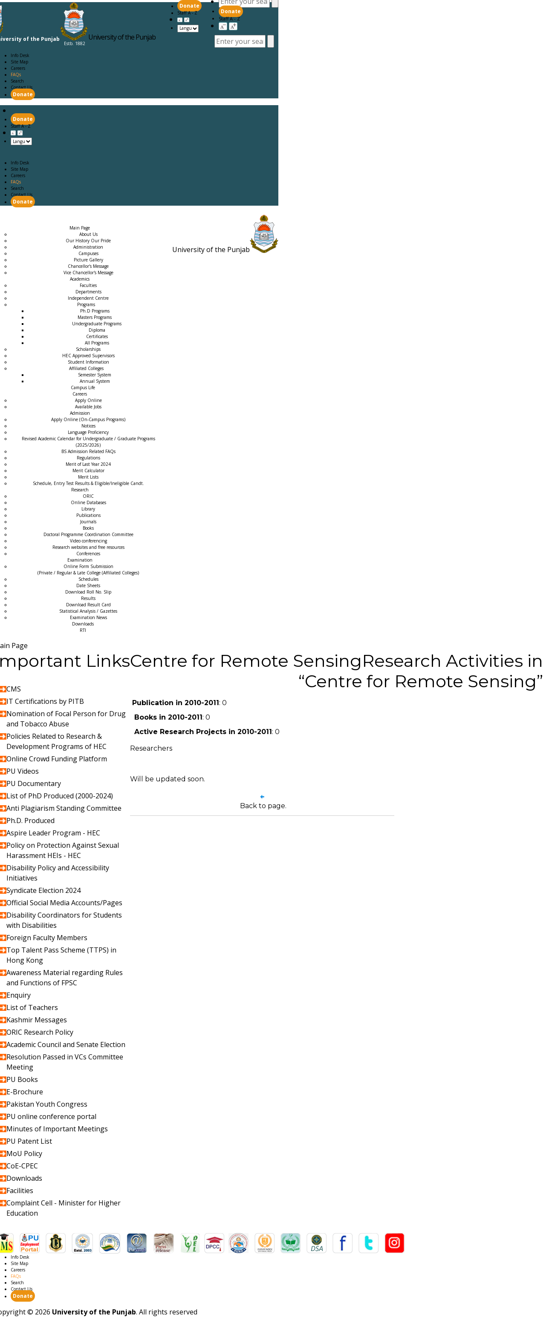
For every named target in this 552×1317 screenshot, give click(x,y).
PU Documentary (33, 783)
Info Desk (20, 55)
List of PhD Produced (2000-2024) (59, 796)
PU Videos (22, 771)
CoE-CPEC (22, 1166)
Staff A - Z (229, 18)
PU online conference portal (51, 1116)
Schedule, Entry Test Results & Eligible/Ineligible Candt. (88, 483)
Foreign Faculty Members (46, 937)
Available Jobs (88, 407)
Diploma (97, 330)
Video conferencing (88, 541)
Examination (88, 221)
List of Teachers (32, 1007)
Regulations (88, 458)
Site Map (19, 62)
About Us (88, 234)
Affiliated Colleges (86, 368)
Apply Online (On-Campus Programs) (88, 419)
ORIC (88, 496)
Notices (88, 426)
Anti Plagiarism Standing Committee (63, 808)
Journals (88, 522)
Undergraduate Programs (96, 324)
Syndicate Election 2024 (43, 890)
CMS (13, 689)
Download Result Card (88, 605)
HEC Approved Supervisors (88, 356)
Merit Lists (88, 477)
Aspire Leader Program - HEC (53, 833)
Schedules (88, 579)
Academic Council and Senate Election (65, 1044)
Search (17, 81)
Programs (86, 304)
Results (88, 598)
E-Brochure (24, 1091)
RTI (83, 630)
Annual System (95, 381)
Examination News (88, 617)
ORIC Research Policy (39, 1032)
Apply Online (88, 400)
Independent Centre (88, 298)
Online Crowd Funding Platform (56, 758)
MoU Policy (24, 1153)
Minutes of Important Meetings (57, 1128)
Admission (17, 221)
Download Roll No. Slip (88, 592)
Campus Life (83, 387)
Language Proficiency (88, 432)
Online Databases (88, 502)
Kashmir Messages (36, 1019)
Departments (88, 292)
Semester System (94, 375)
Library (88, 509)
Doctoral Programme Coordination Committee (88, 534)
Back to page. (263, 806)
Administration (88, 247)
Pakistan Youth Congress (46, 1104)
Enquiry (18, 995)
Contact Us (21, 87)
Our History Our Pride (88, 241)
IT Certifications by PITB (45, 701)
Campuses (88, 253)
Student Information (88, 362)
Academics (53, 215)
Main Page (16, 215)
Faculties (88, 285)
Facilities (19, 1190)
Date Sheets (88, 585)
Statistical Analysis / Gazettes (88, 611)
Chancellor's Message (88, 266)
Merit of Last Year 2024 (88, 464)
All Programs (97, 343)
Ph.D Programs (95, 311)
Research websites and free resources (88, 547)
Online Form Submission (88, 569)
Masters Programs (95, 317)
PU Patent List (29, 1141)
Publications (88, 515)
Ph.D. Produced (30, 820)
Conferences (88, 554)
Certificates (97, 336)
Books (88, 528)
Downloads (83, 624)
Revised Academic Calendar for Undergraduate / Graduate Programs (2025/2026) (88, 442)
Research (51, 221)
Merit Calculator (88, 470)
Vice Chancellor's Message (88, 272)
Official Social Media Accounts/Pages (64, 902)
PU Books (22, 1079)
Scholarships (88, 349)
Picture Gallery (88, 260)
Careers (18, 68)
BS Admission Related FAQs (88, 451)
